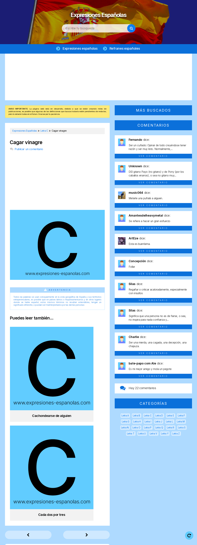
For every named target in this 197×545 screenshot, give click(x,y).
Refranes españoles (125, 49)
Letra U (142, 434)
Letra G (125, 422)
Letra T (130, 434)
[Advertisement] (98, 77)
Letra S (182, 428)
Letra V (153, 434)
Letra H (137, 422)
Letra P (147, 428)
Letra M (181, 422)
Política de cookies (140, 540)
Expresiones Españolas (98, 13)
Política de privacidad (109, 540)
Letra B (136, 416)
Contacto (164, 540)
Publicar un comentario (29, 149)
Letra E (170, 416)
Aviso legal (82, 540)
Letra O (136, 428)
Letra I (148, 422)
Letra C (147, 416)
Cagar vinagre (26, 143)
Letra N (125, 428)
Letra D (159, 416)
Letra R (170, 428)
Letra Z (176, 434)
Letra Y (164, 434)
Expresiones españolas (79, 49)
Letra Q (159, 428)
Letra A (125, 416)
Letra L (169, 422)
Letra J (158, 422)
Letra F (181, 416)
